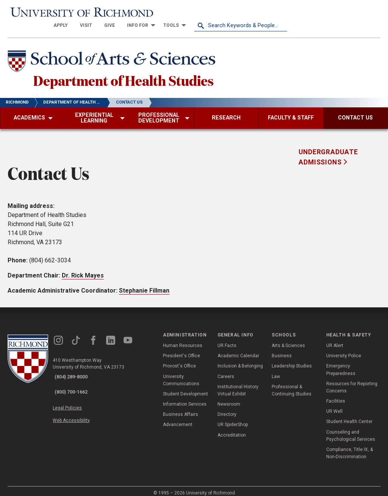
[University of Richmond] (54, 12)
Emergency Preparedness (340, 363)
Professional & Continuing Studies (291, 384)
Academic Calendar (238, 349)
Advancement (177, 418)
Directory (226, 408)
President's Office (181, 349)
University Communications (181, 373)
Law (276, 370)
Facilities (335, 394)
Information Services (185, 397)
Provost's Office (179, 359)
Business (282, 349)
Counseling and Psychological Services (350, 429)
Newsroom (228, 397)
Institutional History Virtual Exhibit (237, 384)
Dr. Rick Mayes (83, 269)
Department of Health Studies (150, 71)
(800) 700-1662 (76, 380)
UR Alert (334, 339)
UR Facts (226, 339)
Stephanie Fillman (144, 284)
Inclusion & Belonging (240, 359)
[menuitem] (154, 12)
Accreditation (231, 428)
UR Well (334, 405)
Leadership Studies (292, 359)
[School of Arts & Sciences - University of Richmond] (123, 50)
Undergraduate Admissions (328, 150)
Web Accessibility (78, 403)
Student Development (185, 387)
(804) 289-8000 (76, 370)
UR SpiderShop (232, 418)
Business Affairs (180, 408)
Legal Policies (74, 394)
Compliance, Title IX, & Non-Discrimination (349, 446)
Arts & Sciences (288, 339)
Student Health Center (349, 415)
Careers (225, 370)
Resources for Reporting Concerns (351, 381)
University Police (343, 349)
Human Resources (182, 339)
